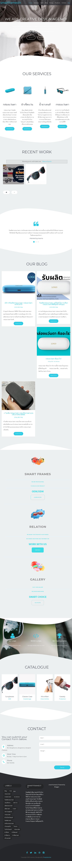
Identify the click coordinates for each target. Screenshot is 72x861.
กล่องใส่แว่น (7, 802)
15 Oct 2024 (17, 307)
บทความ (15, 802)
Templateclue (47, 857)
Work (40, 3)
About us (31, 37)
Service (41, 37)
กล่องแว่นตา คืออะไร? (54, 359)
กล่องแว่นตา (7, 794)
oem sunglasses (8, 811)
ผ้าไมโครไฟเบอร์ (9, 817)
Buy (67, 3)
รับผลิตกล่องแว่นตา (9, 800)
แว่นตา (14, 808)
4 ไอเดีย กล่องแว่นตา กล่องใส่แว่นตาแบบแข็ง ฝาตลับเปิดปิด (18, 414)
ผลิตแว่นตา (7, 808)
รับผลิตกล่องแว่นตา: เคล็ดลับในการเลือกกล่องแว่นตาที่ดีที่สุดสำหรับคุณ (53, 303)
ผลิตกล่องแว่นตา (9, 805)
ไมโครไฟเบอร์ (8, 829)
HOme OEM (17, 829)
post (11, 791)
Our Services (56, 361)
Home (29, 3)
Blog (45, 3)
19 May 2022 (17, 417)
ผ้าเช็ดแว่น (7, 835)
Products (56, 3)
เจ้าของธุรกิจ (8, 826)
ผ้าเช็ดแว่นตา (16, 835)
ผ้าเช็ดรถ (7, 832)
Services (35, 3)
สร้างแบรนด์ (7, 838)
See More (38, 602)
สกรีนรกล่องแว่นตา (9, 823)
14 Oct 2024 (52, 307)
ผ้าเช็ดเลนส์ (14, 832)
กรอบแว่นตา (8, 814)
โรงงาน (15, 826)
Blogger (56, 787)
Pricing (50, 3)
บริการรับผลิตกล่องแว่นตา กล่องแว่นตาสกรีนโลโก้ (18, 303)
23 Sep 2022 (50, 361)
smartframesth (12, 3)
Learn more (38, 497)
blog (21, 307)
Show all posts (47, 161)
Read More (10, 128)
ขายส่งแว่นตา (8, 797)
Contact (62, 3)
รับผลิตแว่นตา (8, 820)
